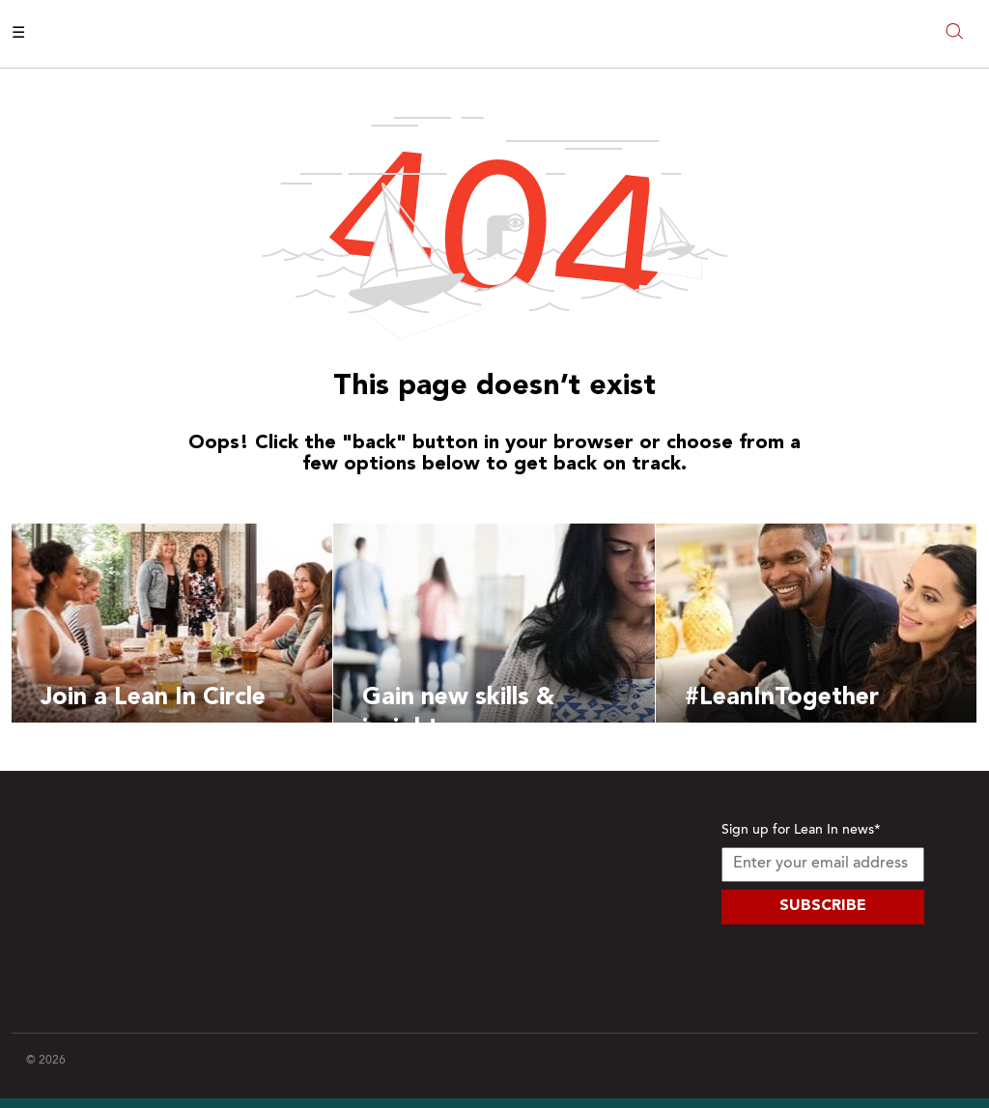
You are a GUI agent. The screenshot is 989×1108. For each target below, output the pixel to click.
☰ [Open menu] (18, 34)
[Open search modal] (954, 33)
